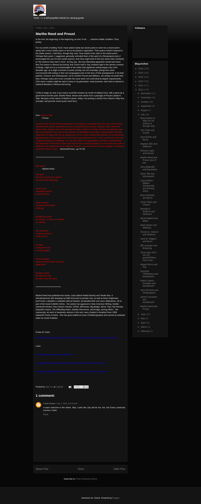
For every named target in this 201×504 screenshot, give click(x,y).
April (143, 323)
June (143, 314)
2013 (141, 81)
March (144, 327)
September (146, 106)
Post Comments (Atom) (86, 479)
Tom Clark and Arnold (147, 131)
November (146, 97)
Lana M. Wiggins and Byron (148, 240)
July (143, 114)
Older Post (119, 469)
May (143, 318)
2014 (141, 77)
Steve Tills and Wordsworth (147, 175)
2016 (141, 68)
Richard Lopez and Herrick (147, 151)
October (145, 102)
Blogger (115, 498)
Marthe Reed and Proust (148, 307)
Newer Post (42, 469)
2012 (141, 85)
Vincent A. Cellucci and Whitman (149, 233)
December (146, 93)
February (145, 331)
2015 (141, 73)
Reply (45, 414)
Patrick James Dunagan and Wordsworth (148, 283)
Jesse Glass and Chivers (148, 203)
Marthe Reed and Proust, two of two (148, 160)
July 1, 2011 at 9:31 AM (66, 403)
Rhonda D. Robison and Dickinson (147, 211)
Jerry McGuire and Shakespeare (149, 291)
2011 (141, 89)
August (144, 110)
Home (81, 469)
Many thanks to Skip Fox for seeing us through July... (148, 122)
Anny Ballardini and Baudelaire (148, 168)
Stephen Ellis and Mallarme (148, 145)
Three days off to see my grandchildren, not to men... (148, 256)
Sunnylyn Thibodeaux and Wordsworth (149, 274)
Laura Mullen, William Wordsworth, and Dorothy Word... (147, 185)
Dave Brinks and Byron (148, 138)
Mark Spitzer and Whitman (148, 226)
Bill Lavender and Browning (148, 246)
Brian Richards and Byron (147, 196)
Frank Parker (49, 403)
